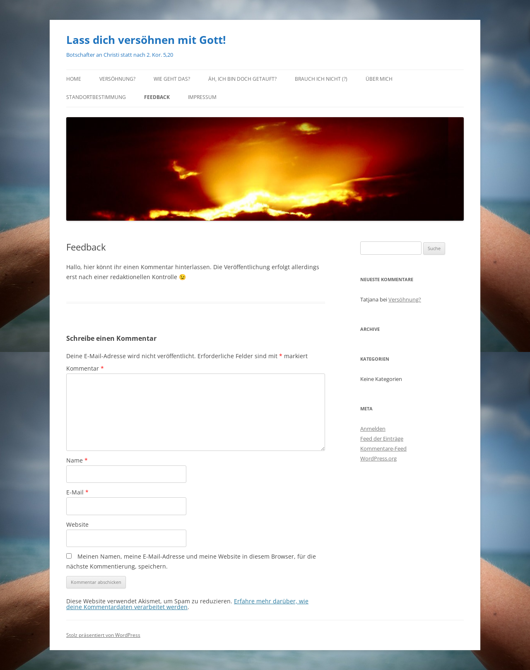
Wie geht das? (172, 78)
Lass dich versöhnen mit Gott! (146, 39)
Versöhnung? (117, 78)
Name (77, 460)
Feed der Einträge (381, 438)
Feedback (157, 97)
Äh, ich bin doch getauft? (242, 78)
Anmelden (372, 428)
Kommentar (85, 368)
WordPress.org (378, 458)
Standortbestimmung (96, 97)
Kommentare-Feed (383, 448)
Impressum (202, 97)
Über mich (379, 78)
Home (73, 78)
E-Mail (77, 492)
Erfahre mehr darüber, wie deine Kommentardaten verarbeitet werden (187, 604)
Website (77, 524)
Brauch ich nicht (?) (321, 78)
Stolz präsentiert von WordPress (103, 635)
